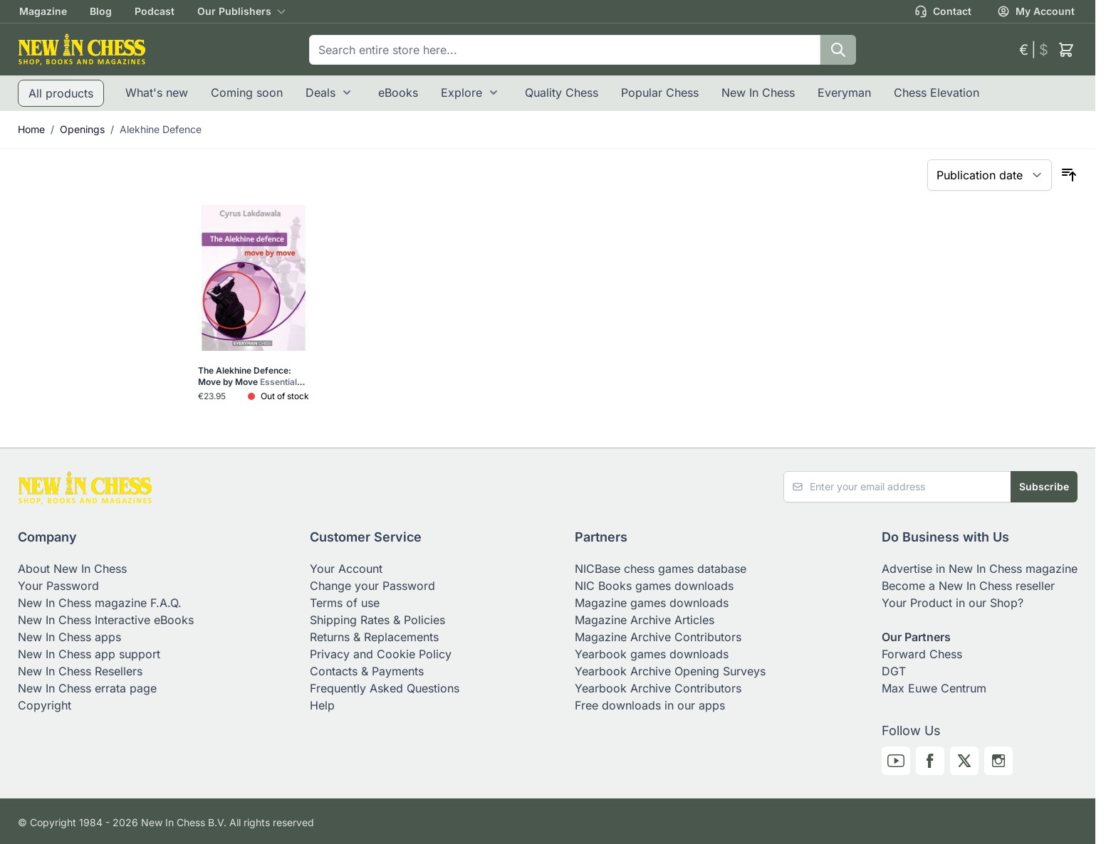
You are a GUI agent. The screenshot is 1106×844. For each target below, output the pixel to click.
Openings (82, 129)
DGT (894, 671)
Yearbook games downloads (652, 654)
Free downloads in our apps (650, 705)
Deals (320, 92)
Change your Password (372, 586)
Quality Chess (561, 92)
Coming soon (247, 92)
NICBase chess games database (660, 568)
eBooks (398, 92)
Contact (942, 11)
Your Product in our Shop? (952, 603)
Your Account (346, 568)
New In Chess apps (69, 637)
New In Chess (758, 92)
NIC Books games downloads (654, 586)
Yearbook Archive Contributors (658, 688)
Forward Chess (922, 654)
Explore (461, 92)
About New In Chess (72, 568)
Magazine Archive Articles (644, 620)
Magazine (43, 11)
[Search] (838, 50)
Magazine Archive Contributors (658, 637)
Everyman (844, 92)
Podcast (154, 11)
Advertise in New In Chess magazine (980, 568)
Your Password (58, 586)
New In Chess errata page (87, 688)
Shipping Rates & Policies (377, 620)
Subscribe (1044, 486)
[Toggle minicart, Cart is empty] (1066, 49)
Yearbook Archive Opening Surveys (670, 671)
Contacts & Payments (367, 671)
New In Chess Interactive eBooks (106, 620)
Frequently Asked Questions (384, 688)
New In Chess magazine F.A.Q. (100, 603)
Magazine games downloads (652, 603)
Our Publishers (234, 11)
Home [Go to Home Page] (31, 129)
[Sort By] (989, 175)
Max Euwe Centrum (934, 688)
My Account (1036, 11)
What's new (156, 92)
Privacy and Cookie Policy (381, 654)
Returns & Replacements (374, 637)
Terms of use (345, 603)
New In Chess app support (89, 654)
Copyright (44, 705)
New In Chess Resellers (80, 671)
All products (60, 93)
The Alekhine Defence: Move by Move (251, 376)
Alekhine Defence (161, 129)
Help (322, 705)
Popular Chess (660, 92)
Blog (101, 11)
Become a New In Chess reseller (968, 586)
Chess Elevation (936, 92)
